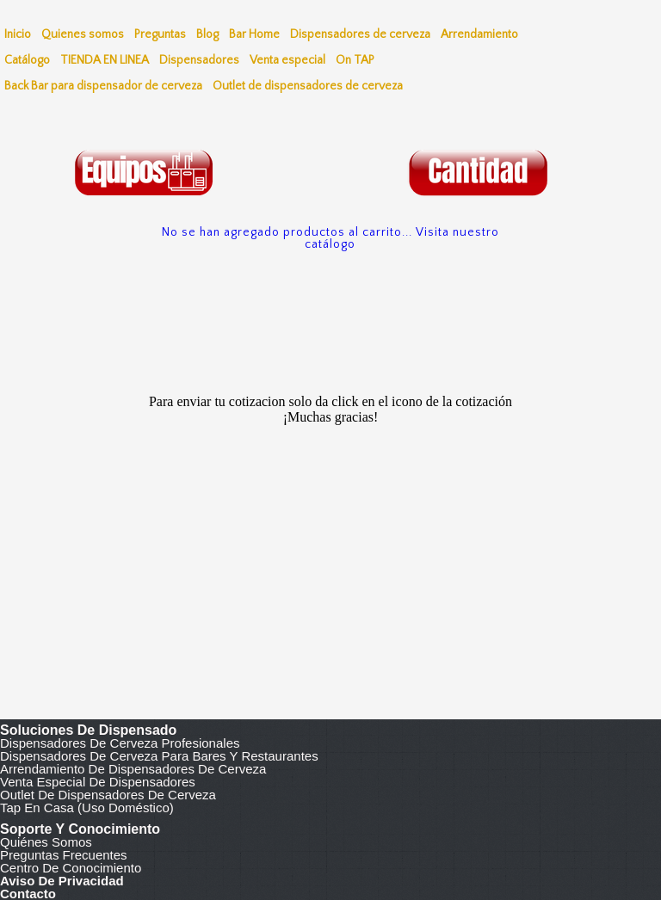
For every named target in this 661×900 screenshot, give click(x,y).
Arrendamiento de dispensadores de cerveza (133, 768)
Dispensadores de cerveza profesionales (119, 743)
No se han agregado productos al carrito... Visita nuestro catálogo (330, 238)
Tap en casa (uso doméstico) (87, 807)
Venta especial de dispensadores (97, 781)
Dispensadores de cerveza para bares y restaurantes (159, 756)
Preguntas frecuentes (63, 855)
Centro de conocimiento (70, 867)
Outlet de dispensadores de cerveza (108, 794)
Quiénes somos (46, 842)
